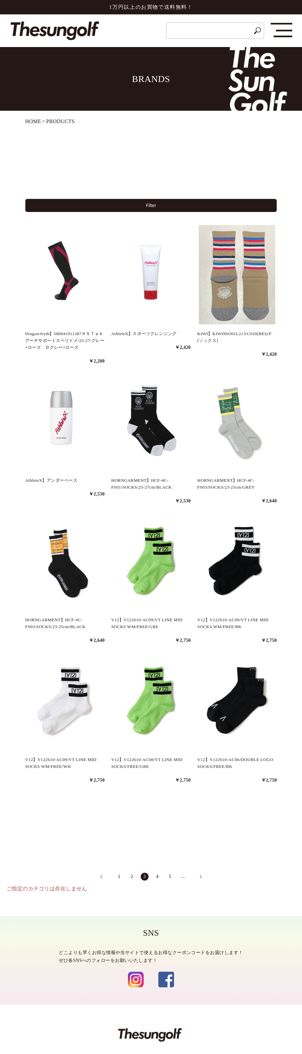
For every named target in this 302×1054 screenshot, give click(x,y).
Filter (151, 206)
